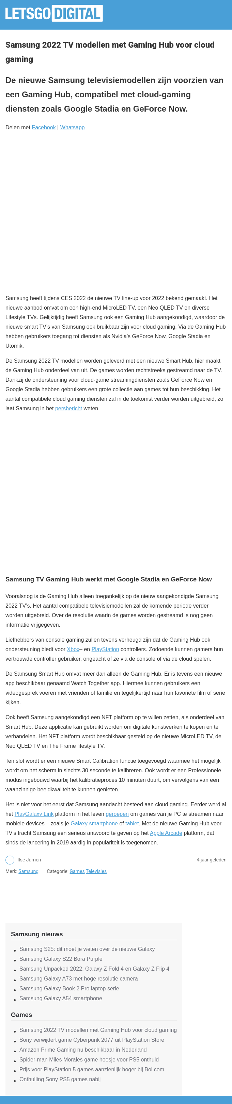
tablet (132, 823)
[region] (94, 893)
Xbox (73, 649)
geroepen (117, 814)
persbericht (68, 408)
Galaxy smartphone (94, 823)
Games (77, 871)
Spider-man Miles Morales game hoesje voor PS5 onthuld (89, 1059)
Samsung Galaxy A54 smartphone (60, 998)
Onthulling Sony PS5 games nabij (59, 1079)
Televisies (96, 871)
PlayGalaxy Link (34, 814)
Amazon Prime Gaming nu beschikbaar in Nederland (83, 1050)
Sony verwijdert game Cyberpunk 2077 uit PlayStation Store (91, 1040)
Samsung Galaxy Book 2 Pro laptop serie (69, 988)
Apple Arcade (166, 833)
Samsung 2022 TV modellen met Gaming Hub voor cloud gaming (98, 1030)
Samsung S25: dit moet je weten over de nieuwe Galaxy (87, 949)
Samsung (28, 871)
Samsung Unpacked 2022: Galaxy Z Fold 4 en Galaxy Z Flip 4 (94, 969)
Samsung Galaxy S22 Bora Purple (61, 959)
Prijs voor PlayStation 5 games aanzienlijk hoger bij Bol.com (91, 1069)
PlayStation (105, 649)
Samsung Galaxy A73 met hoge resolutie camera (78, 979)
